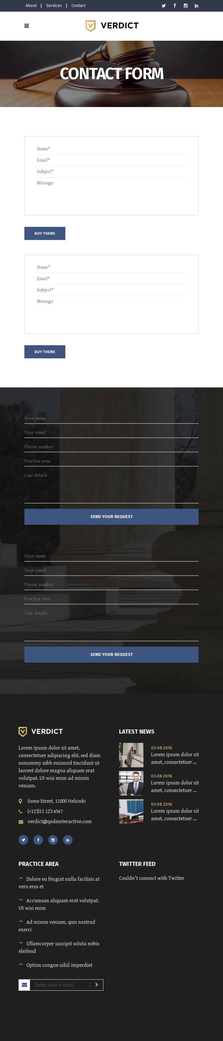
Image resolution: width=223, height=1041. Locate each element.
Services (54, 5)
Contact (78, 5)
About (31, 5)
